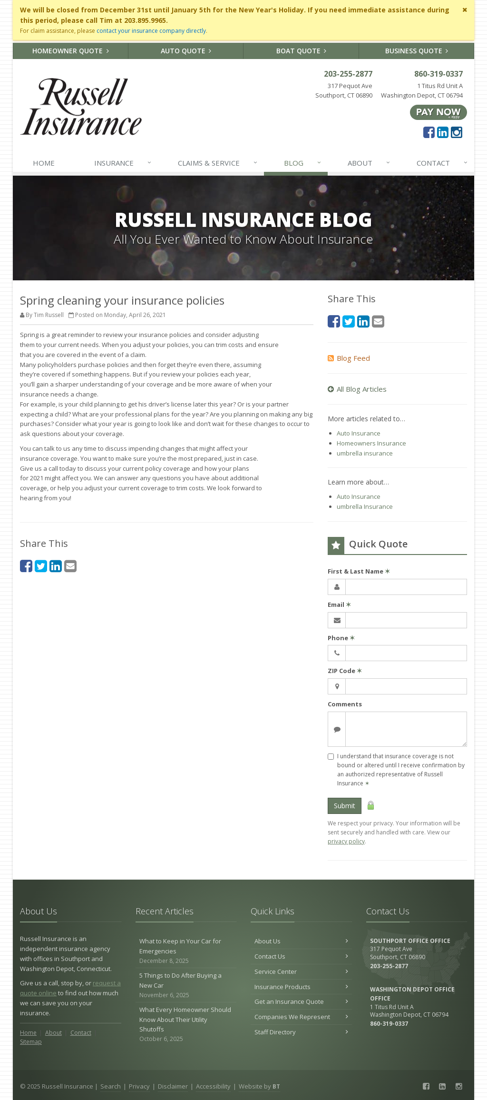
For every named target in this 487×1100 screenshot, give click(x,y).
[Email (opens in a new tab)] (70, 565)
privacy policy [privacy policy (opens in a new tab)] (346, 841)
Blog (303, 163)
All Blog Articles (357, 389)
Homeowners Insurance (371, 443)
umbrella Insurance (365, 506)
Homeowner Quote (70, 50)
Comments (345, 704)
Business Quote (416, 50)
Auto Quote (186, 50)
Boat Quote (301, 50)
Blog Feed (349, 358)
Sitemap (31, 1042)
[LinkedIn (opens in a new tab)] (442, 132)
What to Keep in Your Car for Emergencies (186, 951)
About (369, 163)
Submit (344, 805)
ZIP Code (345, 670)
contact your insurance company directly (151, 31)
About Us (301, 941)
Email (339, 604)
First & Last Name (359, 571)
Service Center (301, 971)
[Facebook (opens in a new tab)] (429, 132)
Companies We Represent (301, 1016)
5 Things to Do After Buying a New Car (186, 985)
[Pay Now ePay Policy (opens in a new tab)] (438, 112)
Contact (443, 163)
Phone (341, 638)
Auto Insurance (358, 433)
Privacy (139, 1086)
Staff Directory (301, 1032)
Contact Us (301, 956)
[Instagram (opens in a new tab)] (456, 132)
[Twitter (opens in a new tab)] (41, 565)
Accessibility (213, 1086)
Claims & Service (218, 163)
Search (110, 1086)
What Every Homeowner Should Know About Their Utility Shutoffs (186, 1024)
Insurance (123, 163)
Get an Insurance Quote (301, 1001)
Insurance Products (301, 986)
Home (44, 163)
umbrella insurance (365, 453)
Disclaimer (173, 1086)
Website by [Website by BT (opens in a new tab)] (259, 1086)
